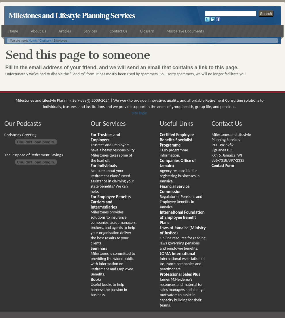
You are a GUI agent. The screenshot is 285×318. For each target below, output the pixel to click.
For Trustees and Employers (105, 137)
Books (96, 279)
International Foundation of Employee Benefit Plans (182, 217)
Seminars (99, 248)
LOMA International (177, 253)
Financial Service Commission (174, 189)
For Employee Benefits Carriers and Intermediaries (111, 202)
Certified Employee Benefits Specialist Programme (177, 140)
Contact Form (223, 165)
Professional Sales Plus (180, 274)
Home (33, 40)
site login (139, 112)
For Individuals (104, 165)
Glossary (45, 40)
